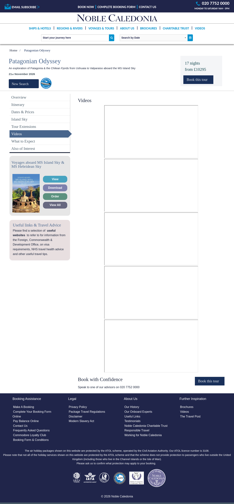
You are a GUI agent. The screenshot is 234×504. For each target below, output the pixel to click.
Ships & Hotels (40, 28)
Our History (131, 407)
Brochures (148, 28)
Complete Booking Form (116, 7)
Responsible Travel (136, 430)
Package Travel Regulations (87, 411)
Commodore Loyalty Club (29, 435)
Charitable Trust (176, 28)
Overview (18, 97)
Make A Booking (23, 407)
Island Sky (19, 119)
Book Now (86, 7)
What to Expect (23, 141)
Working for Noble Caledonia (143, 435)
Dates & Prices (22, 112)
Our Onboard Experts (138, 411)
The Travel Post (190, 416)
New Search (20, 84)
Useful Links (132, 416)
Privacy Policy (78, 407)
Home (13, 50)
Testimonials (132, 421)
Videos (200, 28)
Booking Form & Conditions (31, 439)
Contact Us (147, 7)
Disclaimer (75, 416)
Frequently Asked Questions (31, 430)
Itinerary (17, 104)
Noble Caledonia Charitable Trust (145, 425)
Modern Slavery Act (81, 421)
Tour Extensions (23, 126)
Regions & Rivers (70, 28)
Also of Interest (23, 148)
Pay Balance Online (26, 421)
